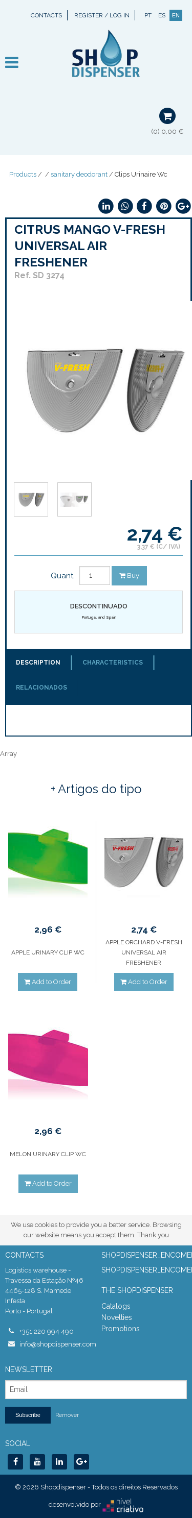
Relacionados (41, 687)
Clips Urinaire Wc (141, 174)
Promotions (120, 1329)
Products (22, 174)
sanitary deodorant (79, 174)
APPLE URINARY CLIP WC (47, 952)
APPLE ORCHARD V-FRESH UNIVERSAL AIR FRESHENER (143, 952)
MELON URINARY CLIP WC (48, 1154)
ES (161, 15)
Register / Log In (102, 15)
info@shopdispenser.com (55, 1344)
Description (38, 662)
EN (176, 15)
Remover (67, 1415)
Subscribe (27, 1415)
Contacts (46, 15)
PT (148, 15)
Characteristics (112, 662)
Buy (129, 575)
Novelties (116, 1317)
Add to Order (47, 982)
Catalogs (116, 1306)
